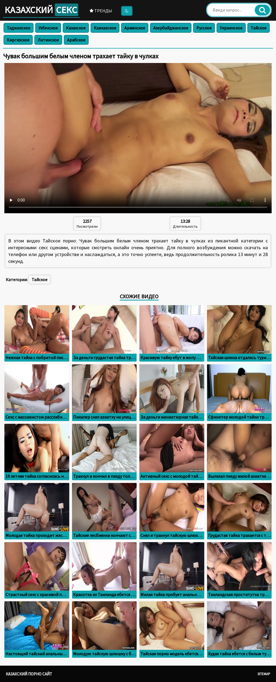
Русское (204, 28)
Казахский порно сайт (29, 674)
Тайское (258, 28)
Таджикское (18, 28)
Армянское (134, 28)
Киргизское (18, 40)
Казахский (41, 10)
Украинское (231, 28)
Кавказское (105, 28)
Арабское (76, 40)
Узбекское (48, 28)
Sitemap (263, 674)
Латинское (48, 40)
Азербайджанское (170, 28)
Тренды (100, 10)
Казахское (76, 28)
